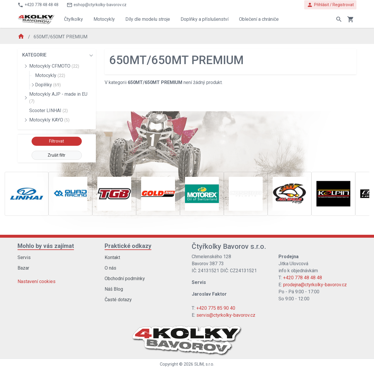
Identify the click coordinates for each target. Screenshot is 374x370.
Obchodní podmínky (125, 278)
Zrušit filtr (56, 155)
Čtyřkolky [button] (73, 19)
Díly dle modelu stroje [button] (147, 19)
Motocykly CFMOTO (54, 66)
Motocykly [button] (104, 19)
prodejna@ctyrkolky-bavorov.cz (315, 284)
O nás (110, 268)
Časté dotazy (118, 299)
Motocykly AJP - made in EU (58, 97)
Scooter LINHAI (48, 110)
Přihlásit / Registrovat (330, 5)
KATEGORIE (34, 55)
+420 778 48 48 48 (302, 277)
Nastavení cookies (37, 281)
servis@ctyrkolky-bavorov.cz (225, 315)
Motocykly (50, 75)
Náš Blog (114, 289)
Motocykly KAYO (49, 120)
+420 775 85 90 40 (215, 308)
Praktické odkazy (128, 245)
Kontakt (112, 257)
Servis (24, 257)
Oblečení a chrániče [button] (259, 19)
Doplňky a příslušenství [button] (204, 19)
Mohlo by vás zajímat (46, 245)
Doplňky (48, 85)
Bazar (23, 268)
